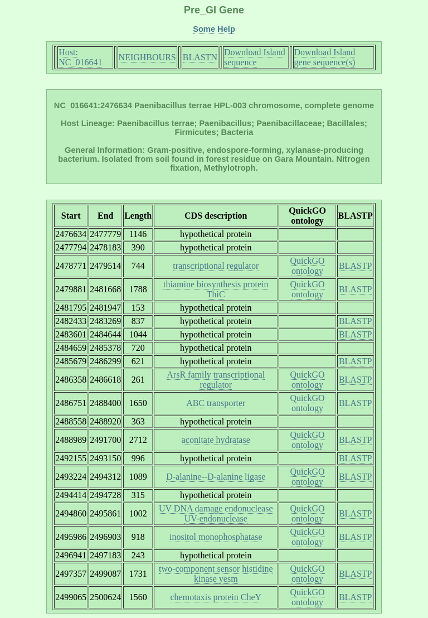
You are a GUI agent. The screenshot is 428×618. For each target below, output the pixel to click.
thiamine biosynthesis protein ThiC (215, 289)
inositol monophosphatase (215, 537)
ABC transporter (215, 403)
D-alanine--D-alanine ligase (215, 476)
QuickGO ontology (307, 266)
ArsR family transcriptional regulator (216, 379)
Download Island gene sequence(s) (325, 57)
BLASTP (355, 266)
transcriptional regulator (216, 266)
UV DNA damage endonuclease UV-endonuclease (216, 513)
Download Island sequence (254, 57)
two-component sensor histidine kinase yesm (216, 573)
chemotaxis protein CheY (216, 597)
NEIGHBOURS (147, 57)
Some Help (214, 29)
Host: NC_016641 (80, 57)
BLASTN (200, 57)
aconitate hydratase (216, 440)
